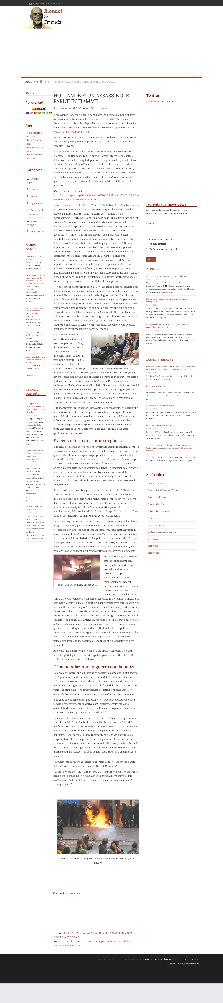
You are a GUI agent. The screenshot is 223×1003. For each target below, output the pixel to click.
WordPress (151, 979)
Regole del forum (35, 147)
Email (150, 223)
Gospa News (154, 518)
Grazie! (30, 151)
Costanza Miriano (157, 497)
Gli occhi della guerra (158, 511)
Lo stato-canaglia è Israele (157, 386)
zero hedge (153, 552)
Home (46, 81)
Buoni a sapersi (159, 359)
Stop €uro (153, 545)
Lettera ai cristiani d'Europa (162, 531)
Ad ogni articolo (156, 243)
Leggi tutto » (37, 538)
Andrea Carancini (156, 483)
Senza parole (37, 231)
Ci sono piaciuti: (33, 391)
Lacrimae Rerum (156, 524)
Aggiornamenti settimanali (161, 249)
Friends (34, 196)
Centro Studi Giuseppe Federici (163, 490)
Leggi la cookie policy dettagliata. (183, 984)
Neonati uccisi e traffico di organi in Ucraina (34, 335)
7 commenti (103, 108)
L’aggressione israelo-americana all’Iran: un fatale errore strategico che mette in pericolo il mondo (35, 456)
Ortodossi (153, 538)
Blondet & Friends (53, 16)
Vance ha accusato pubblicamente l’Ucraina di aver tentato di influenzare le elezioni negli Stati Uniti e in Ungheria (169, 448)
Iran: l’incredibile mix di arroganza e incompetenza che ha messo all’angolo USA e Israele (35, 406)
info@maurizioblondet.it (46, 3)
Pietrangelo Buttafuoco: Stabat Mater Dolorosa (166, 276)
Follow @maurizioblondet (159, 101)
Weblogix (165, 979)
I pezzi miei (36, 203)
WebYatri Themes (188, 979)
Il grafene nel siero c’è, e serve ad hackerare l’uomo (35, 360)
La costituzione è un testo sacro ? (160, 406)
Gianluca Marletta (157, 504)
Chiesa (34, 189)
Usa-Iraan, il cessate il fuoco (158, 425)
